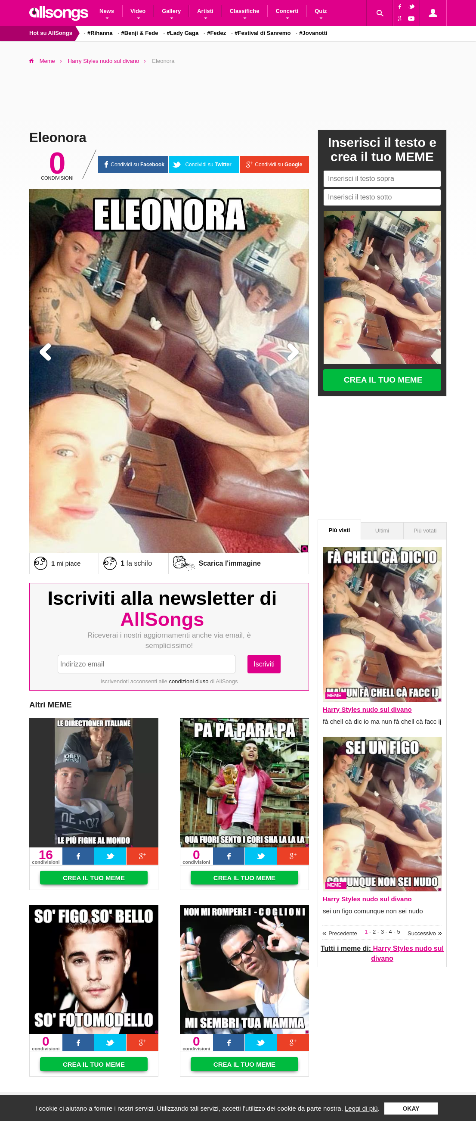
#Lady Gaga (182, 33)
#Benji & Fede (139, 33)
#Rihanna (100, 33)
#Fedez (216, 33)
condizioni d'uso (188, 681)
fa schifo (136, 563)
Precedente (342, 933)
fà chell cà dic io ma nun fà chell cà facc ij (382, 721)
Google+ (399, 19)
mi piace (65, 563)
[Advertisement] (238, 94)
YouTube (412, 19)
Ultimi (382, 530)
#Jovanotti (313, 33)
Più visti (339, 530)
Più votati (425, 530)
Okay (410, 1108)
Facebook (399, 6)
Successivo (422, 933)
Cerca (380, 13)
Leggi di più (361, 1108)
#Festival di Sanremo (263, 33)
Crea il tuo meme (94, 877)
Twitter (412, 6)
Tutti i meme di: (382, 953)
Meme (47, 61)
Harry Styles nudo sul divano (103, 61)
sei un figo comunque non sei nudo (373, 911)
